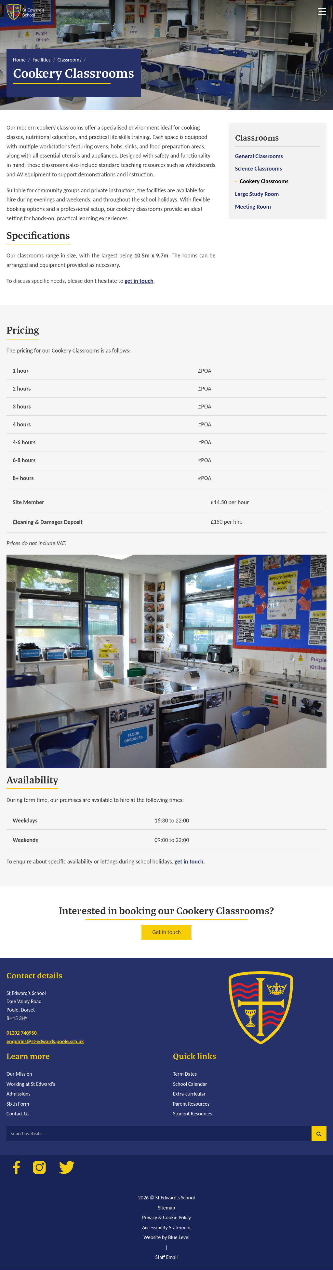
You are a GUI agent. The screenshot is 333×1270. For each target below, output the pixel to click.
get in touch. (190, 861)
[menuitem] (277, 171)
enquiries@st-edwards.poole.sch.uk (45, 1042)
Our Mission (19, 1074)
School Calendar (190, 1084)
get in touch (139, 280)
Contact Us (18, 1114)
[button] (319, 1133)
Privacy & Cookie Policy (166, 1218)
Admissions (18, 1094)
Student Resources (192, 1114)
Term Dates (185, 1074)
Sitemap (166, 1208)
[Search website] (166, 1133)
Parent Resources (191, 1104)
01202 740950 (22, 1033)
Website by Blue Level (166, 1238)
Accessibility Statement (166, 1228)
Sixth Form (18, 1104)
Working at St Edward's (31, 1084)
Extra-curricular (189, 1094)
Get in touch (166, 932)
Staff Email (166, 1258)
